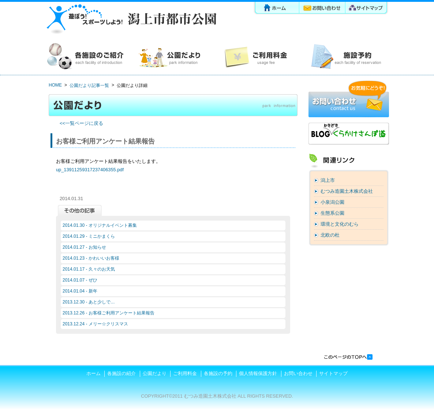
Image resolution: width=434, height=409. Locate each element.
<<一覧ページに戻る (81, 123)
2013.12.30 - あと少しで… (89, 302)
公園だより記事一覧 (89, 85)
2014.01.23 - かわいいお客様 (91, 258)
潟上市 (328, 180)
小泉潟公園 (332, 202)
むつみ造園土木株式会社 (347, 191)
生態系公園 (332, 213)
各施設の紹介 (88, 56)
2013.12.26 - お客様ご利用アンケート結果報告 (108, 313)
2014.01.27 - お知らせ (84, 247)
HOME (55, 85)
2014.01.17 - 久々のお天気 (89, 269)
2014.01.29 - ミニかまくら (89, 236)
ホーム (276, 9)
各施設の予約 (346, 56)
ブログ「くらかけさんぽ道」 (348, 134)
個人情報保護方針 (258, 373)
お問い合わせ (323, 9)
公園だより (174, 56)
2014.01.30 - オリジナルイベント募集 (100, 225)
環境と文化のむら (340, 224)
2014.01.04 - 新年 (80, 291)
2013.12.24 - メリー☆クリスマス (95, 323)
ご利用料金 (260, 56)
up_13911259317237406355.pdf (90, 169)
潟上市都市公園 (131, 19)
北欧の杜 (330, 235)
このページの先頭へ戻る (348, 357)
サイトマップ (367, 9)
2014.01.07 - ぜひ (80, 280)
